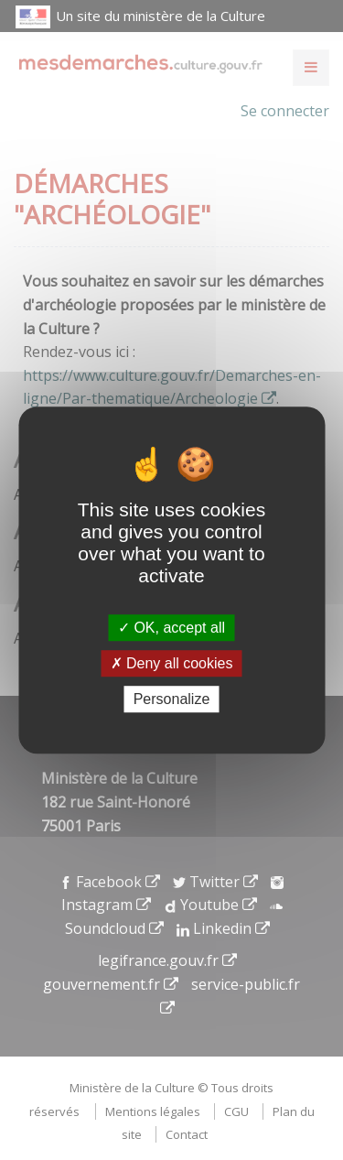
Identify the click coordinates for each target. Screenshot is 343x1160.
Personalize (172, 699)
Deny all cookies (172, 663)
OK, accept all (171, 627)
